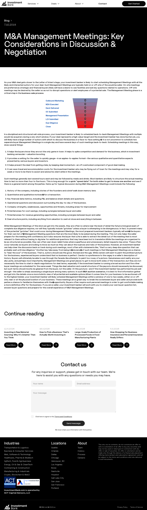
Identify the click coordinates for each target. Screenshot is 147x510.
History (81, 451)
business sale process (33, 93)
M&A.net (44, 507)
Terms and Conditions (63, 419)
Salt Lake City (57, 478)
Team (80, 447)
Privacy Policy (122, 507)
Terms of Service (136, 507)
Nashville (55, 471)
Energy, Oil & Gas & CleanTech (18, 464)
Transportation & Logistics (16, 447)
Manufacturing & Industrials (16, 471)
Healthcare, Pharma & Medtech (18, 457)
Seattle (54, 447)
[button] (33, 3)
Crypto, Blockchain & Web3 (17, 474)
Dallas (54, 454)
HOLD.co (52, 507)
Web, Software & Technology (17, 454)
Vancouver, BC (58, 461)
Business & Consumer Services (18, 451)
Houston (55, 474)
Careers (81, 457)
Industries (11, 443)
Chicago (55, 457)
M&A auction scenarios (94, 271)
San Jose (55, 481)
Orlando (54, 451)
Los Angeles (56, 464)
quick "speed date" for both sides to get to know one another (100, 181)
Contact (102, 3)
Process (81, 454)
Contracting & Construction (17, 468)
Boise (53, 468)
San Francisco (57, 484)
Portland (55, 488)
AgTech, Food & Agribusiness (17, 461)
